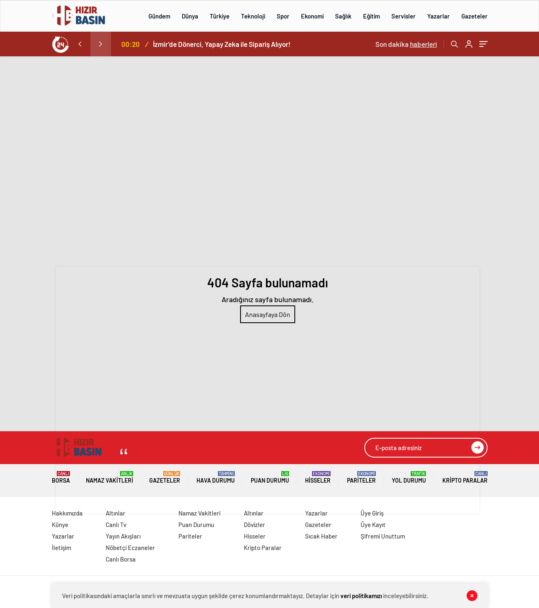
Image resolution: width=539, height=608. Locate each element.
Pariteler (361, 477)
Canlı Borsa (121, 559)
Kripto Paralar (465, 477)
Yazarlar (438, 16)
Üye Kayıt (373, 524)
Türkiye (219, 16)
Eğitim (371, 16)
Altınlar (115, 513)
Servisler (403, 16)
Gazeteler (474, 16)
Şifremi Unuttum (383, 536)
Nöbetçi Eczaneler (130, 547)
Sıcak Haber (321, 536)
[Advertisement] (269, 118)
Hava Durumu (216, 477)
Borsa (61, 477)
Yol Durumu (409, 477)
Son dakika (406, 44)
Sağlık (343, 16)
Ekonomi (312, 16)
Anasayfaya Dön (267, 314)
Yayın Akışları (123, 536)
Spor (283, 16)
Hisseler (318, 477)
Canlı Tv (116, 524)
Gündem (159, 16)
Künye (60, 524)
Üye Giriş (372, 513)
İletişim (61, 547)
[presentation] (80, 44)
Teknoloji (253, 16)
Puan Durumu (270, 477)
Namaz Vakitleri (109, 477)
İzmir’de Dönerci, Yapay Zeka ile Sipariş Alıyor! (222, 44)
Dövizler (254, 524)
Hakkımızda (67, 513)
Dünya (190, 16)
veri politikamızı (361, 595)
